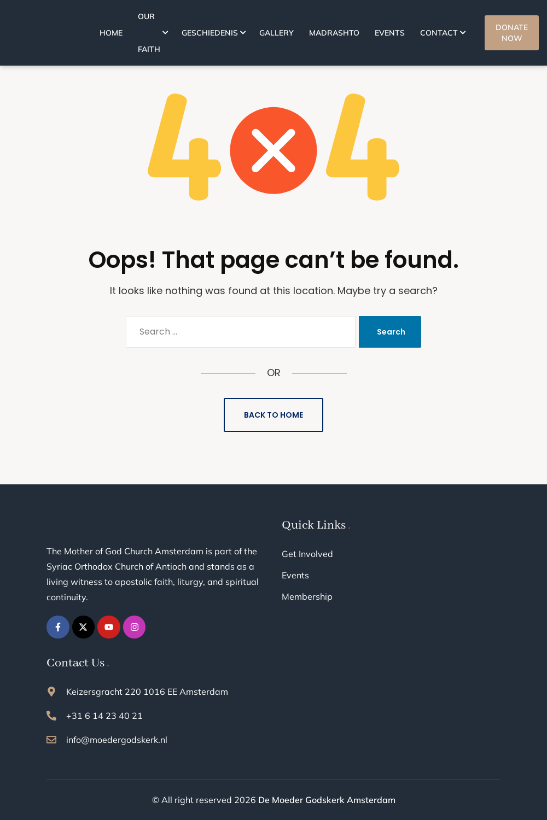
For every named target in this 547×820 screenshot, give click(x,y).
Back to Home (273, 414)
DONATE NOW (512, 32)
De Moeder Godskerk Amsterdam (326, 799)
